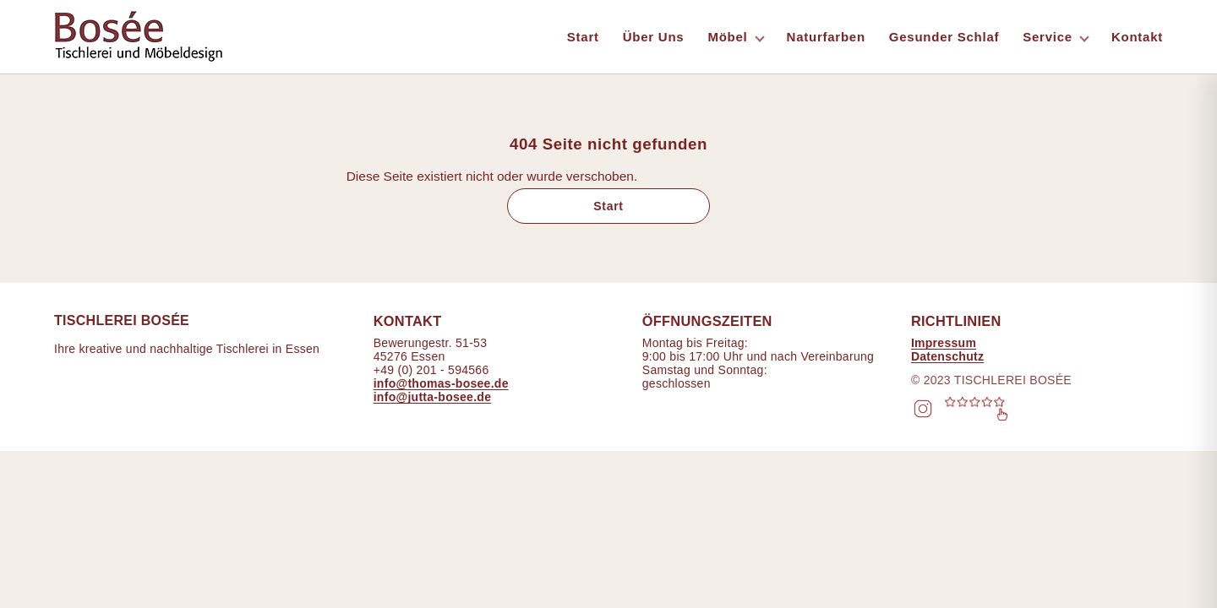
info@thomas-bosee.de (441, 383)
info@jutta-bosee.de (433, 397)
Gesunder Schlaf (944, 37)
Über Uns (654, 37)
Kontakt (1137, 37)
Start (583, 37)
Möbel (727, 37)
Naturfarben (826, 37)
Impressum (943, 343)
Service (1047, 37)
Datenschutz (947, 356)
